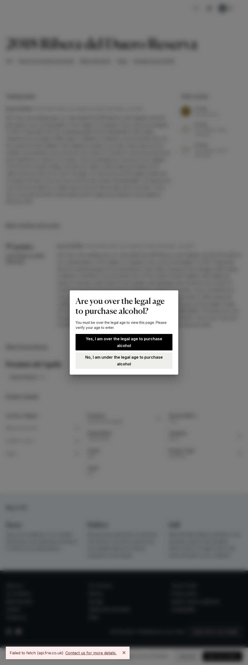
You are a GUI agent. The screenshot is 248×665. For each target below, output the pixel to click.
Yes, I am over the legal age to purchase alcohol (124, 342)
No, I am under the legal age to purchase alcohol (124, 360)
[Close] (124, 652)
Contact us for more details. (90, 652)
